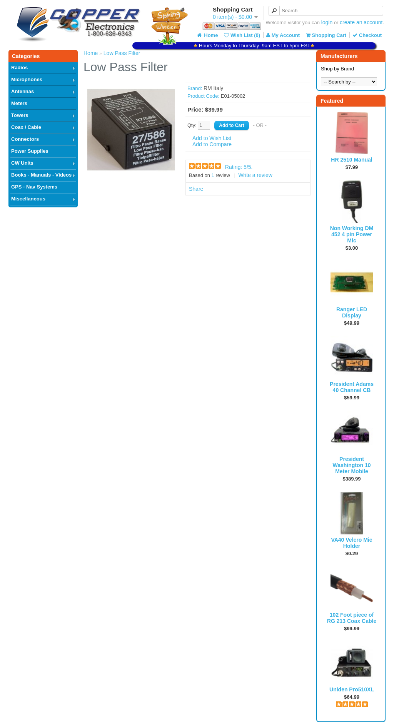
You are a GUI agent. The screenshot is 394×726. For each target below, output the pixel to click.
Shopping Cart (326, 35)
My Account (283, 35)
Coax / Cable (26, 127)
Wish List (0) (242, 35)
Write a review (255, 175)
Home (207, 35)
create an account (361, 22)
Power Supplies (29, 151)
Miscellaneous (28, 199)
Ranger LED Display (351, 312)
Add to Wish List (211, 138)
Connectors (25, 139)
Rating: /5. (239, 167)
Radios (19, 67)
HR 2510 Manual (351, 160)
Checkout (367, 35)
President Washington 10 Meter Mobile (351, 465)
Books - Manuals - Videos (41, 175)
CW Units (22, 163)
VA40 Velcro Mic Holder (351, 543)
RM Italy (213, 88)
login (327, 22)
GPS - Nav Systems (34, 187)
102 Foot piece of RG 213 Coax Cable (351, 618)
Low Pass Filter (122, 53)
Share (196, 189)
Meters (19, 103)
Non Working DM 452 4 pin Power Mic (352, 234)
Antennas (22, 91)
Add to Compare (212, 144)
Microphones (26, 79)
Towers (19, 115)
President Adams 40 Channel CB (352, 387)
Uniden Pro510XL (351, 689)
